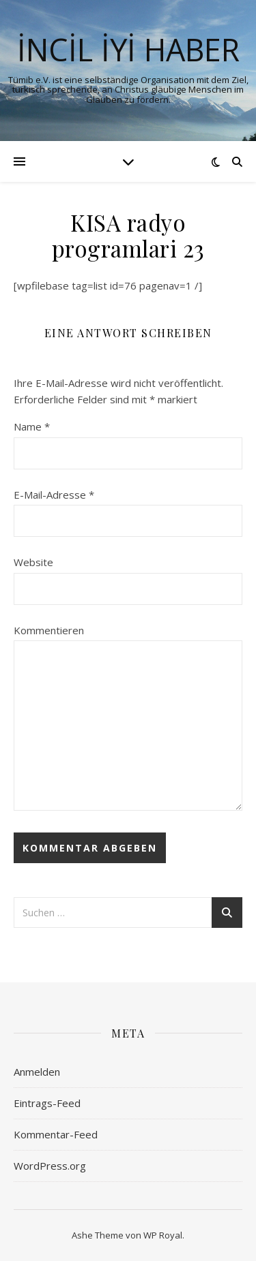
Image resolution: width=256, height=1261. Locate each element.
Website (33, 562)
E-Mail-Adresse (54, 494)
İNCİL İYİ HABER (128, 49)
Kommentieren (49, 630)
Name (32, 426)
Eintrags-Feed (47, 1103)
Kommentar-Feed (56, 1134)
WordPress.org (50, 1165)
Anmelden (37, 1071)
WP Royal (162, 1235)
